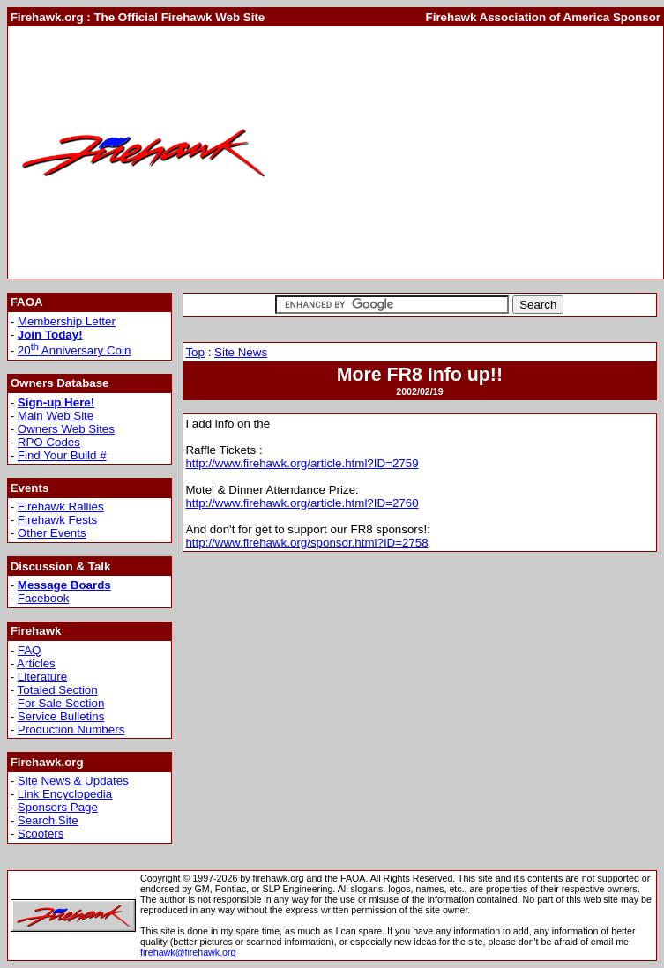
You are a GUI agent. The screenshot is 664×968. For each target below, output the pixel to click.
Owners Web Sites (66, 429)
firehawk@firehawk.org (188, 952)
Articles (36, 663)
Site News (240, 352)
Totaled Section (58, 689)
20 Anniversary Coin (74, 350)
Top (195, 352)
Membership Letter (67, 321)
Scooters (41, 833)
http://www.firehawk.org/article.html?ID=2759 (301, 463)
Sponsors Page (58, 807)
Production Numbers (71, 729)
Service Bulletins (61, 716)
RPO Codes (49, 442)
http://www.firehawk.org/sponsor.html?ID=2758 (306, 542)
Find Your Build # (62, 455)
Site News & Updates (73, 780)
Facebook (44, 598)
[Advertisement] (470, 152)
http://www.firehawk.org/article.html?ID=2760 (301, 503)
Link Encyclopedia (65, 793)
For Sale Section (61, 703)
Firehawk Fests (57, 519)
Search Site (48, 820)
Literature (42, 676)
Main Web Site (55, 415)
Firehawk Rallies (61, 506)
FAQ (29, 650)
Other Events (52, 533)
